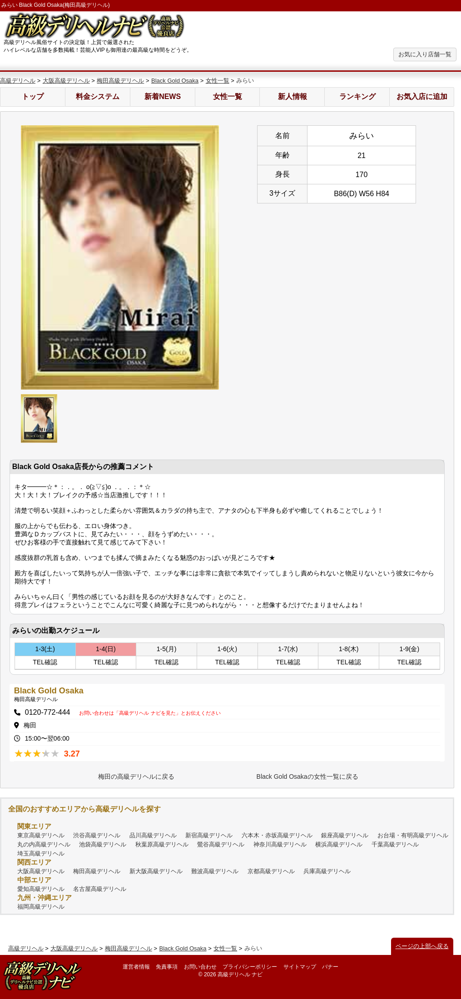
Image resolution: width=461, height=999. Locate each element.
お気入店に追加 (422, 96)
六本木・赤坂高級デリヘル (277, 835)
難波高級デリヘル (214, 871)
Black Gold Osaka (174, 80)
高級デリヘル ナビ (240, 974)
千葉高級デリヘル (395, 844)
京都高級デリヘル (271, 871)
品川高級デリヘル (153, 835)
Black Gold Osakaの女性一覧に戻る (307, 776)
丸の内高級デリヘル (43, 844)
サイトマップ (299, 967)
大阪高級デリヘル (66, 80)
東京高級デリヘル (40, 835)
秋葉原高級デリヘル (161, 844)
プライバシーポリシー (250, 967)
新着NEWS (162, 96)
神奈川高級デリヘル (280, 844)
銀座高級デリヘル (344, 835)
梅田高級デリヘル (120, 80)
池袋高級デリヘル (102, 844)
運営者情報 (136, 967)
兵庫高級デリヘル (327, 871)
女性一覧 (217, 80)
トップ (33, 96)
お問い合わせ (200, 967)
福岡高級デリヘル (40, 906)
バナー (330, 967)
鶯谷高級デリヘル (220, 844)
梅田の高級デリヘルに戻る (136, 776)
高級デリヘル (17, 80)
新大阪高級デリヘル (156, 871)
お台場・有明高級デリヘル (412, 835)
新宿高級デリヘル (209, 835)
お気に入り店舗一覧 (424, 54)
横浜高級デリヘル (338, 844)
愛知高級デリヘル (40, 888)
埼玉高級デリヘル (40, 853)
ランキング (357, 96)
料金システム (97, 96)
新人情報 (292, 96)
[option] (120, 257)
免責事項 (167, 967)
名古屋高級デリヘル (99, 888)
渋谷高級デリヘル (96, 835)
